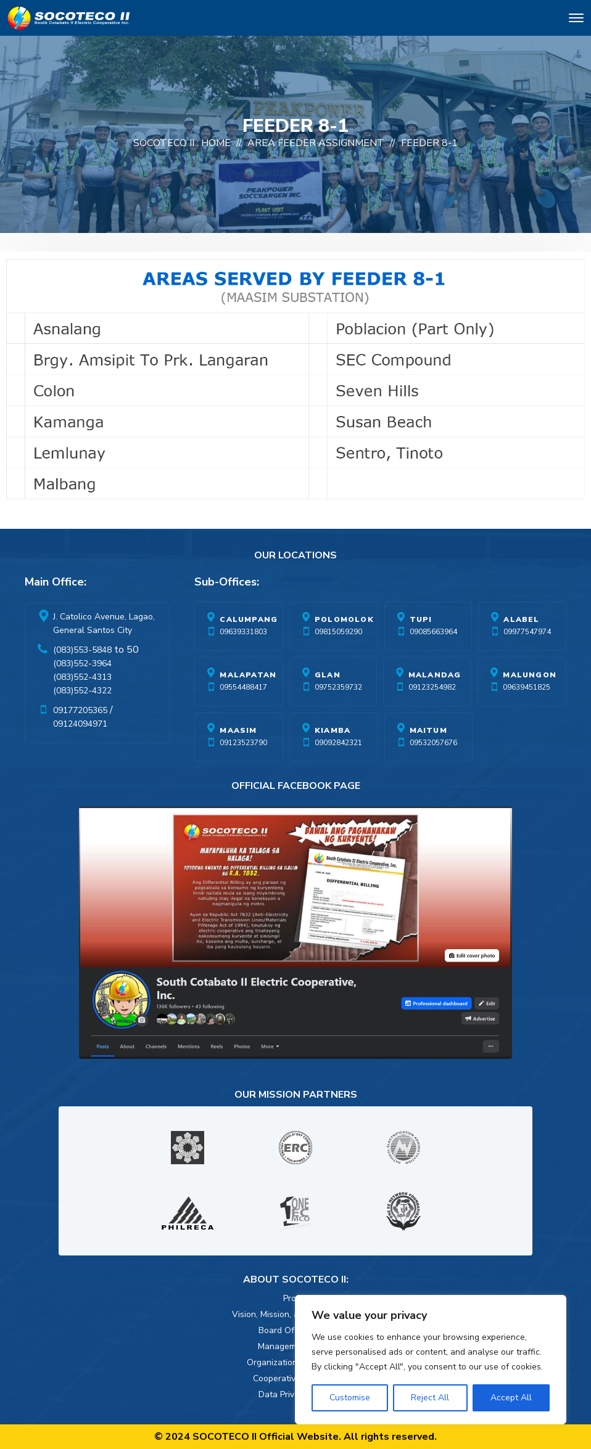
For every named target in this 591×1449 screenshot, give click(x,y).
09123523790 (243, 743)
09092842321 (338, 743)
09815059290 (338, 632)
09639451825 (526, 687)
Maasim (238, 730)
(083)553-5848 (82, 650)
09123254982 (432, 687)
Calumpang (249, 619)
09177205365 (80, 710)
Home (216, 143)
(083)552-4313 (82, 677)
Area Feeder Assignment (315, 143)
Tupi (421, 619)
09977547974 (527, 632)
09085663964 (433, 632)
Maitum (428, 730)
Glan (328, 675)
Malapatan (248, 675)
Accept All (511, 1397)
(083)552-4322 (82, 690)
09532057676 (433, 743)
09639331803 (243, 632)
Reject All (430, 1397)
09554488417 (243, 687)
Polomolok (344, 619)
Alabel (521, 619)
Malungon (529, 675)
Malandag (434, 675)
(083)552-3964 (82, 663)
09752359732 (338, 687)
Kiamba (332, 730)
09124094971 (80, 724)
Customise (349, 1397)
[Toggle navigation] (576, 20)
